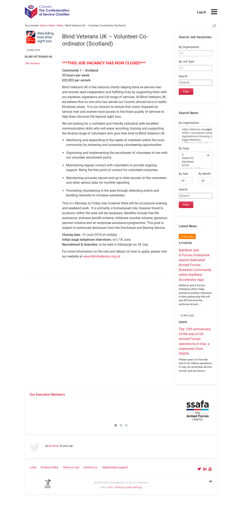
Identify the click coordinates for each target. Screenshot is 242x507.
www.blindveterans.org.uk (101, 256)
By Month (205, 174)
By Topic (184, 148)
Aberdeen (192, 161)
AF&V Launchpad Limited (192, 133)
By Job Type (186, 61)
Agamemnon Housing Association (192, 136)
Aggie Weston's (192, 140)
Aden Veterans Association (192, 129)
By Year (183, 174)
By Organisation (189, 47)
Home (43, 25)
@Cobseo (54, 445)
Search (183, 76)
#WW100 (192, 158)
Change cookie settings (128, 487)
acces (192, 165)
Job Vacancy (32, 63)
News (52, 25)
